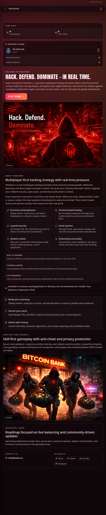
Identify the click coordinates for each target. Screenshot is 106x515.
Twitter (71, 458)
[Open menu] (101, 9)
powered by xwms (95, 2)
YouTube (84, 458)
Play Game (16, 96)
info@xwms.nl (14, 458)
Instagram (61, 464)
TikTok (59, 458)
